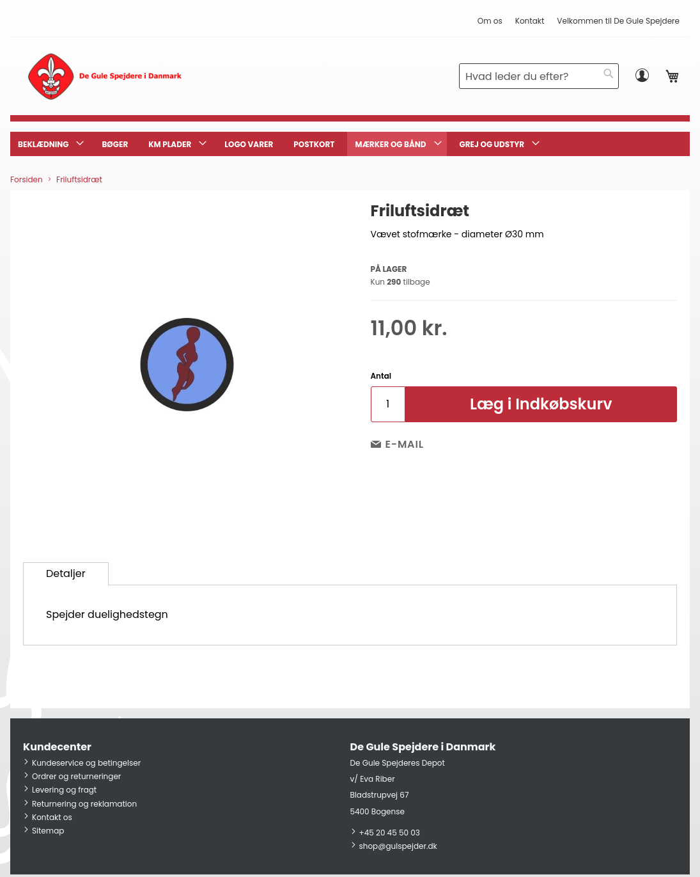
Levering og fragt (64, 789)
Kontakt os (52, 817)
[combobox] (539, 76)
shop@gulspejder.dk (398, 846)
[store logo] (104, 76)
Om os (490, 20)
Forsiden (26, 179)
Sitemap (48, 830)
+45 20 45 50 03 (389, 832)
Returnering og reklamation (84, 803)
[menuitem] (49, 144)
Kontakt (530, 20)
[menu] (350, 144)
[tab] (66, 573)
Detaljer (66, 573)
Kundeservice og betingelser (86, 762)
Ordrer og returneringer (76, 776)
